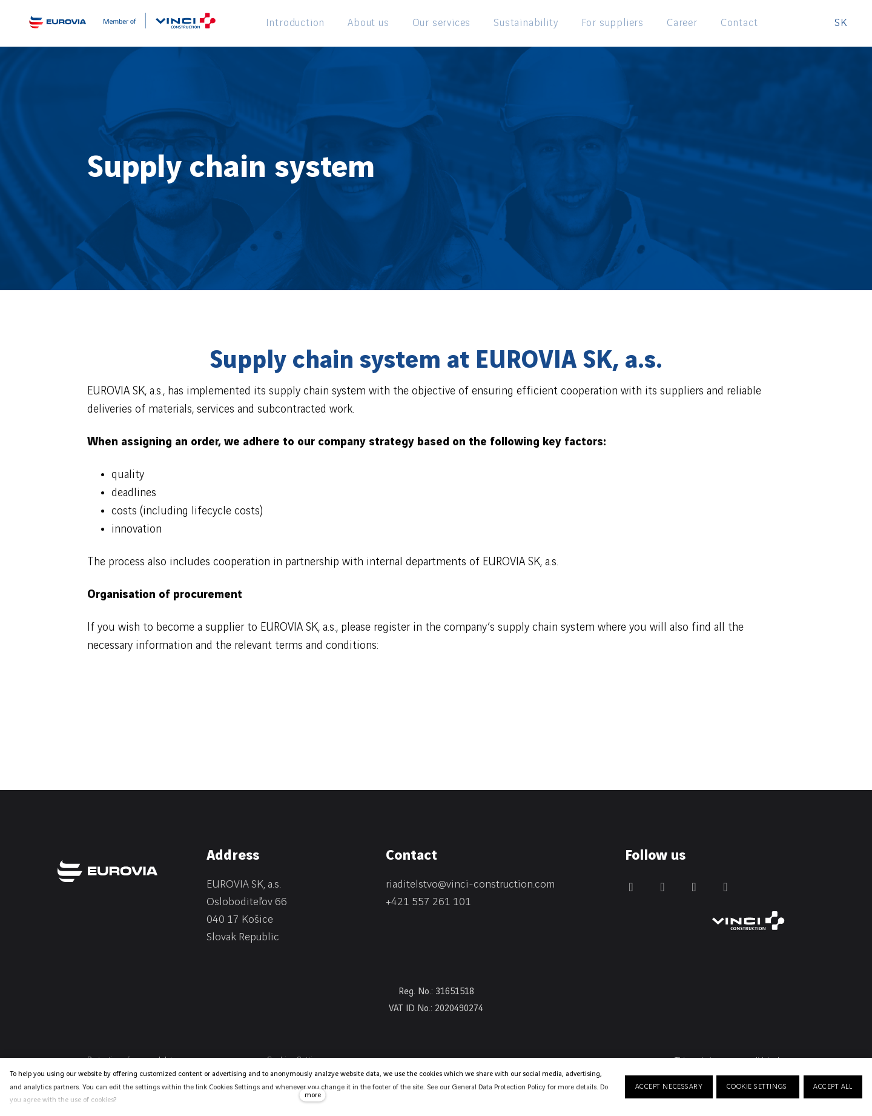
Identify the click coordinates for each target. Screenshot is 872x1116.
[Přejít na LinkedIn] (631, 887)
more (313, 1095)
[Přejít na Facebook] (662, 887)
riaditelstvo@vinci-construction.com (470, 884)
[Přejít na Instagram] (694, 887)
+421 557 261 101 (428, 902)
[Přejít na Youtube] (725, 887)
